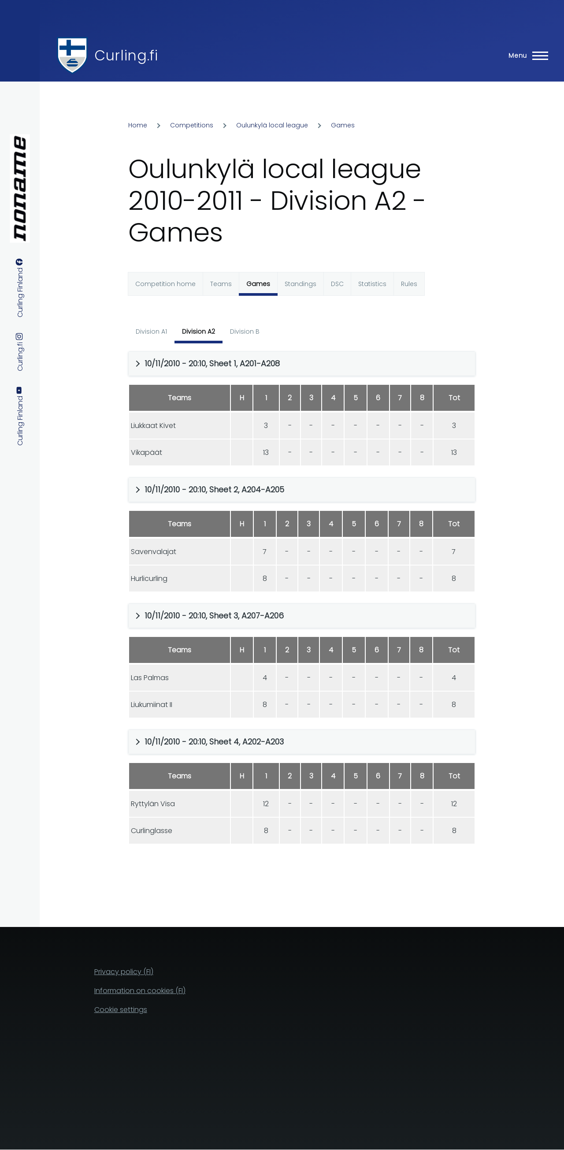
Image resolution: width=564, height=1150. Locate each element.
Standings (300, 283)
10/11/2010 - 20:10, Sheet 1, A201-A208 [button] (212, 363)
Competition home (165, 283)
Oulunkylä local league (272, 125)
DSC (337, 283)
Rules (409, 283)
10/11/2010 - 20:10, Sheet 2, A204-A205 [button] (214, 489)
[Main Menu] (526, 55)
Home (137, 125)
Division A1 (151, 331)
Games (343, 125)
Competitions (191, 125)
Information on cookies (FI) (140, 991)
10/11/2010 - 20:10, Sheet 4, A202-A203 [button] (214, 741)
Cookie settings (120, 1010)
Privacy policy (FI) (123, 972)
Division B (245, 331)
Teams (221, 283)
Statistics (372, 283)
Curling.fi (126, 55)
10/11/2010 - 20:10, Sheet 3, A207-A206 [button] (214, 615)
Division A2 (198, 331)
